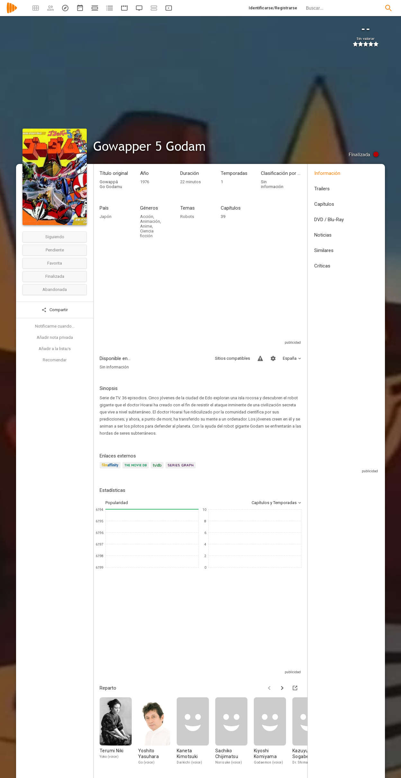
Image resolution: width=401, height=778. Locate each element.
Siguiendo (54, 236)
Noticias (323, 235)
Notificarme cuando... (55, 326)
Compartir (54, 309)
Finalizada (54, 276)
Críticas (322, 266)
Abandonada (54, 289)
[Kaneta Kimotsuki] (196, 732)
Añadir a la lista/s (55, 348)
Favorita (54, 263)
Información (327, 173)
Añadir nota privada (55, 337)
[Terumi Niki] (119, 732)
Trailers (322, 189)
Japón (105, 216)
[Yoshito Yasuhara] (157, 732)
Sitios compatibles (232, 358)
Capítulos (324, 204)
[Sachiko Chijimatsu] (234, 732)
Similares (324, 250)
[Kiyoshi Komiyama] (273, 732)
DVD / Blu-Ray (329, 219)
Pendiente (55, 250)
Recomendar (55, 359)
